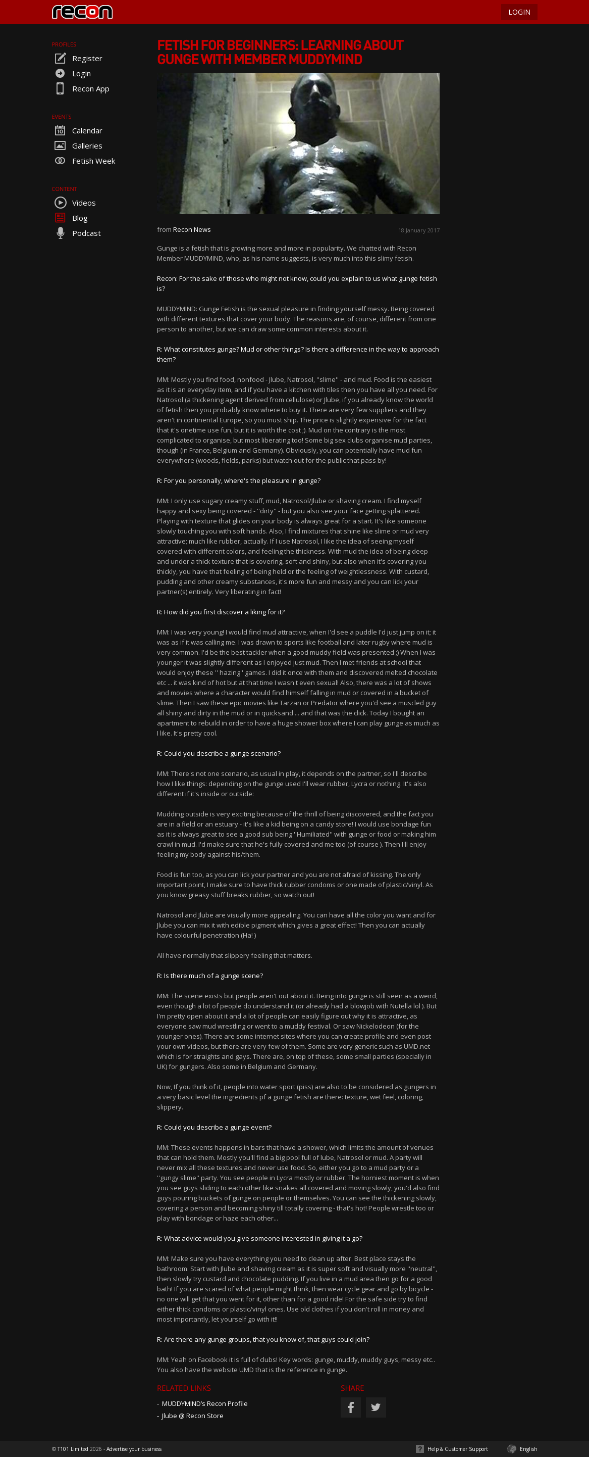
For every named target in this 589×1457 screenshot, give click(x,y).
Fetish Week (83, 160)
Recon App (81, 88)
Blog (70, 217)
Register (77, 58)
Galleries (77, 145)
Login (71, 73)
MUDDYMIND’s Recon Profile (205, 1403)
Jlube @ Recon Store (193, 1415)
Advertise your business (134, 1448)
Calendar (77, 130)
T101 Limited (73, 1448)
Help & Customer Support (457, 1448)
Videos (74, 202)
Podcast (76, 232)
